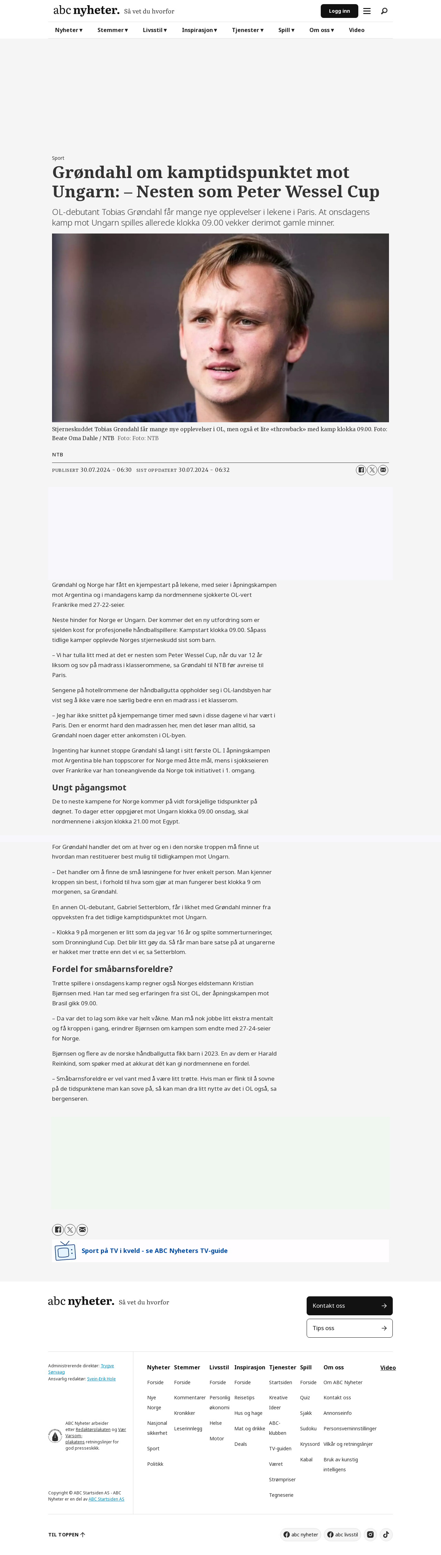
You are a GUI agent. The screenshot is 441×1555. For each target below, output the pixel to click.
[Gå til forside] (184, 11)
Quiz (305, 1397)
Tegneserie (281, 1495)
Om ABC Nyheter (343, 1382)
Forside (155, 1382)
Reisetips (244, 1397)
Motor (216, 1438)
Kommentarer (190, 1397)
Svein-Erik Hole (101, 1379)
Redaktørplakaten (93, 1429)
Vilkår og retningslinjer (348, 1444)
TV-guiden (280, 1448)
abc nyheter (304, 1534)
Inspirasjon (197, 30)
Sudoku (308, 1428)
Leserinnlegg (188, 1428)
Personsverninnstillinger (350, 1428)
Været (276, 1464)
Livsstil (153, 30)
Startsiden (280, 1382)
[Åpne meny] (367, 11)
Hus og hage (248, 1413)
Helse (215, 1423)
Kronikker (184, 1413)
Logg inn (339, 11)
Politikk (155, 1464)
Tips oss (323, 1328)
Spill (284, 30)
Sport (153, 1448)
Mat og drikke (249, 1428)
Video (357, 30)
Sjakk (306, 1413)
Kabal (306, 1459)
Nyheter (66, 30)
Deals (240, 1444)
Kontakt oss (328, 1305)
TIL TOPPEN (63, 1534)
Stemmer (111, 30)
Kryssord (310, 1444)
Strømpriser (282, 1479)
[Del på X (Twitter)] (372, 470)
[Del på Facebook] (361, 470)
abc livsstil (346, 1534)
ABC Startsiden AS (106, 1499)
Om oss (319, 30)
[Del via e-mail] (383, 470)
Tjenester (245, 30)
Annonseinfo (338, 1413)
